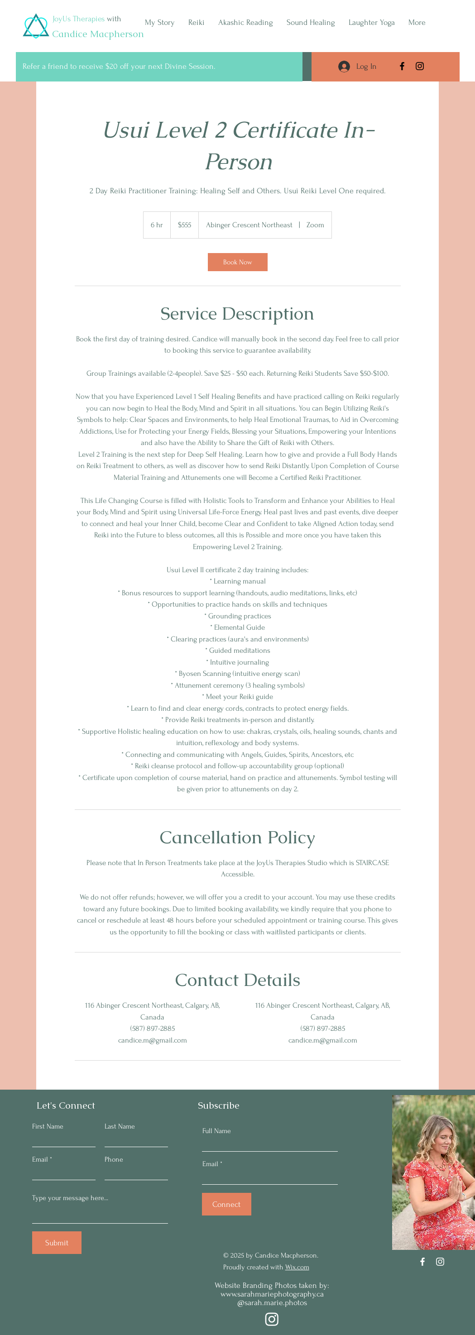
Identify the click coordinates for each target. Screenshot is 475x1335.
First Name (47, 1126)
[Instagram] (419, 66)
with (113, 18)
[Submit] (57, 1242)
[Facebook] (402, 66)
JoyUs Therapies (79, 18)
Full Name (216, 1130)
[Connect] (226, 1204)
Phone (114, 1159)
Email (40, 1159)
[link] (238, 262)
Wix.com (297, 1267)
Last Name (120, 1126)
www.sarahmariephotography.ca (272, 1294)
